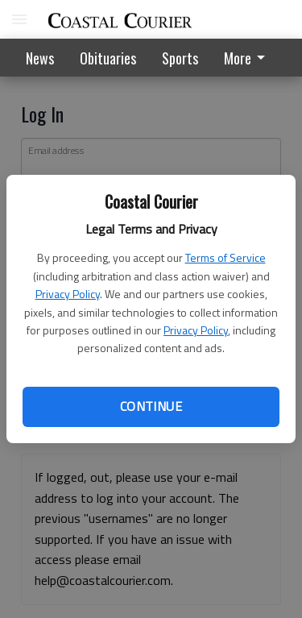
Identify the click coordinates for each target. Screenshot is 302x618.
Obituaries (108, 58)
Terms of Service (225, 257)
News (40, 58)
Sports (180, 58)
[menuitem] (249, 58)
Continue (151, 406)
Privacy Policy (67, 293)
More (247, 58)
